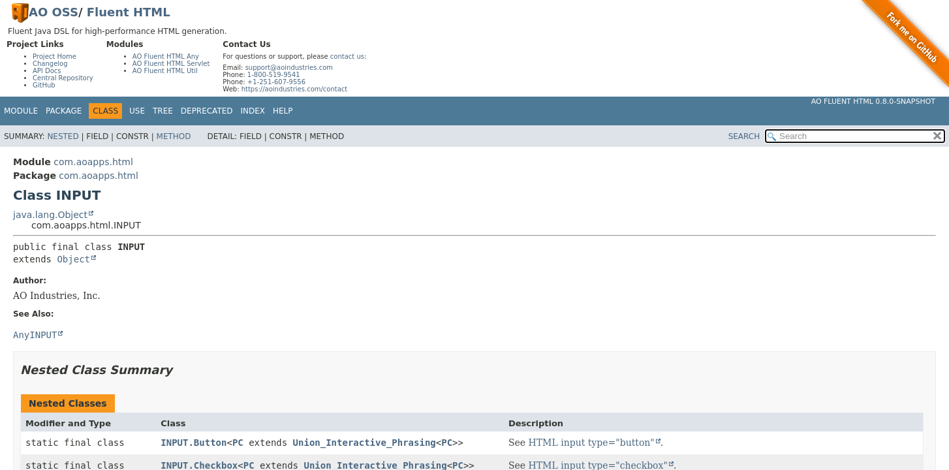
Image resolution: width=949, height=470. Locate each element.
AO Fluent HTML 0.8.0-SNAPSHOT (873, 101)
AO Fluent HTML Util (165, 70)
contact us (347, 56)
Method (174, 136)
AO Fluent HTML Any (165, 56)
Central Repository (63, 78)
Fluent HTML (128, 12)
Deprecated (207, 111)
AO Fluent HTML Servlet (171, 63)
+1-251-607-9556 (276, 82)
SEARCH (744, 136)
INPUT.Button (193, 442)
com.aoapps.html (93, 162)
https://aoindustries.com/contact (294, 89)
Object (73, 259)
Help (283, 111)
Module (21, 111)
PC (237, 442)
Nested (62, 136)
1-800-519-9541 (273, 74)
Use (137, 111)
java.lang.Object (50, 215)
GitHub (44, 85)
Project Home (54, 56)
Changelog (50, 63)
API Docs (47, 70)
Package (64, 111)
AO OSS (53, 12)
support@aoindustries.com (289, 67)
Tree (163, 111)
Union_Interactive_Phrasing (364, 442)
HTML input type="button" (592, 442)
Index (253, 111)
